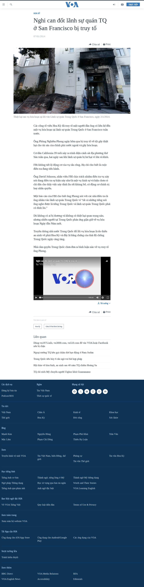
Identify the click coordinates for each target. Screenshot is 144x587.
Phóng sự (77, 455)
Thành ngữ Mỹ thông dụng (86, 477)
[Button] (94, 44)
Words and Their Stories (84, 483)
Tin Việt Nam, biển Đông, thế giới (51, 457)
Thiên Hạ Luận (80, 439)
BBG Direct (7, 573)
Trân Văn (113, 434)
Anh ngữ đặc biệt (45, 488)
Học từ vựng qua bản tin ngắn (51, 483)
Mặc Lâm (6, 439)
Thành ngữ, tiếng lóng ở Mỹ (50, 477)
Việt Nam (6, 412)
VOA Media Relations (47, 573)
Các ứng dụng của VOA (84, 537)
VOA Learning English (84, 488)
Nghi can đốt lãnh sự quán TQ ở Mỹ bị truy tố (56, 261)
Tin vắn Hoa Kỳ (116, 455)
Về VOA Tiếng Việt (11, 504)
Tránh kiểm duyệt (10, 557)
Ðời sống (77, 417)
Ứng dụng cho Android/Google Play (52, 539)
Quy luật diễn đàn (45, 504)
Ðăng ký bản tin (9, 390)
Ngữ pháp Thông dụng (12, 483)
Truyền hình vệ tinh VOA (14, 455)
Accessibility (43, 579)
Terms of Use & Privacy (84, 504)
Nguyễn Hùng (44, 434)
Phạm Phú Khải (80, 434)
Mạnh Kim (7, 434)
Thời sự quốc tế (44, 395)
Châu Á (41, 412)
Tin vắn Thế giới (81, 461)
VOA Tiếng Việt (47, 264)
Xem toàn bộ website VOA (14, 521)
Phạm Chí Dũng (45, 439)
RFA (75, 573)
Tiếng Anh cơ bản (10, 477)
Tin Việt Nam (43, 390)
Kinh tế (76, 412)
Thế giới (6, 417)
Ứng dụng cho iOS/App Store (16, 537)
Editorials (77, 579)
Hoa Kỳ (37, 13)
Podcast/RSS (8, 395)
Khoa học (113, 412)
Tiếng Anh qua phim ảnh (13, 488)
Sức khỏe (113, 417)
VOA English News (11, 579)
